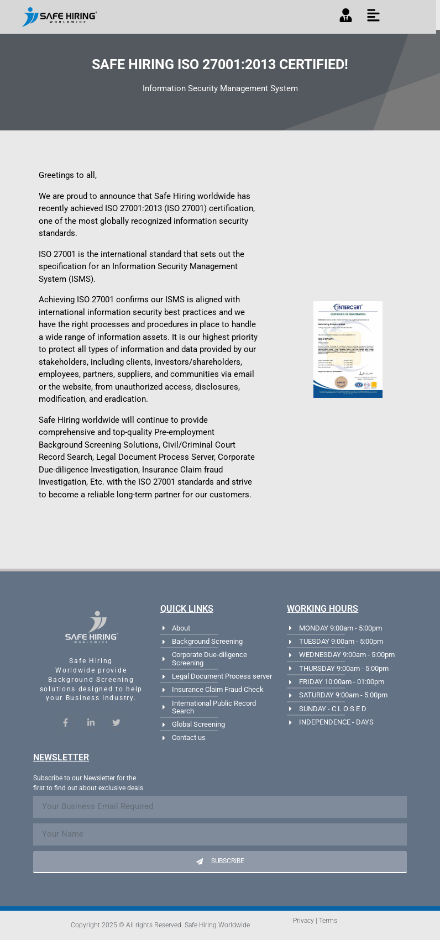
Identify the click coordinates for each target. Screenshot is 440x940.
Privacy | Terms (315, 921)
